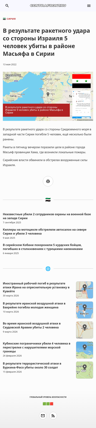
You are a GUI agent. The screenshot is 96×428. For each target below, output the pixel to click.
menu (89, 5)
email (43, 415)
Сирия (9, 18)
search (7, 5)
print (48, 181)
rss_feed (53, 415)
